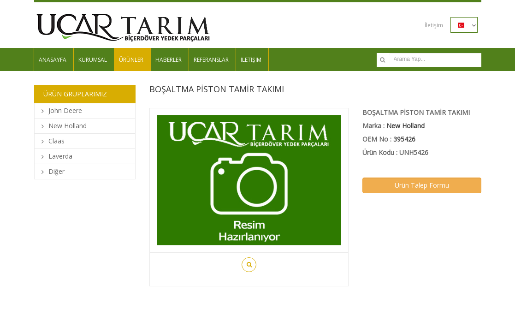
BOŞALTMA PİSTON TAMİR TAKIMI (416, 112)
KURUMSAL (92, 60)
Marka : (393, 125)
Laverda (60, 156)
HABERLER (168, 60)
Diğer (56, 171)
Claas (56, 140)
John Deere (65, 110)
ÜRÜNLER (131, 60)
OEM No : (388, 139)
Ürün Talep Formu (422, 185)
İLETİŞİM (251, 60)
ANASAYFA (52, 60)
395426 (404, 139)
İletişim (434, 25)
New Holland (67, 125)
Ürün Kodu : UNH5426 (395, 152)
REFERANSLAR (211, 60)
